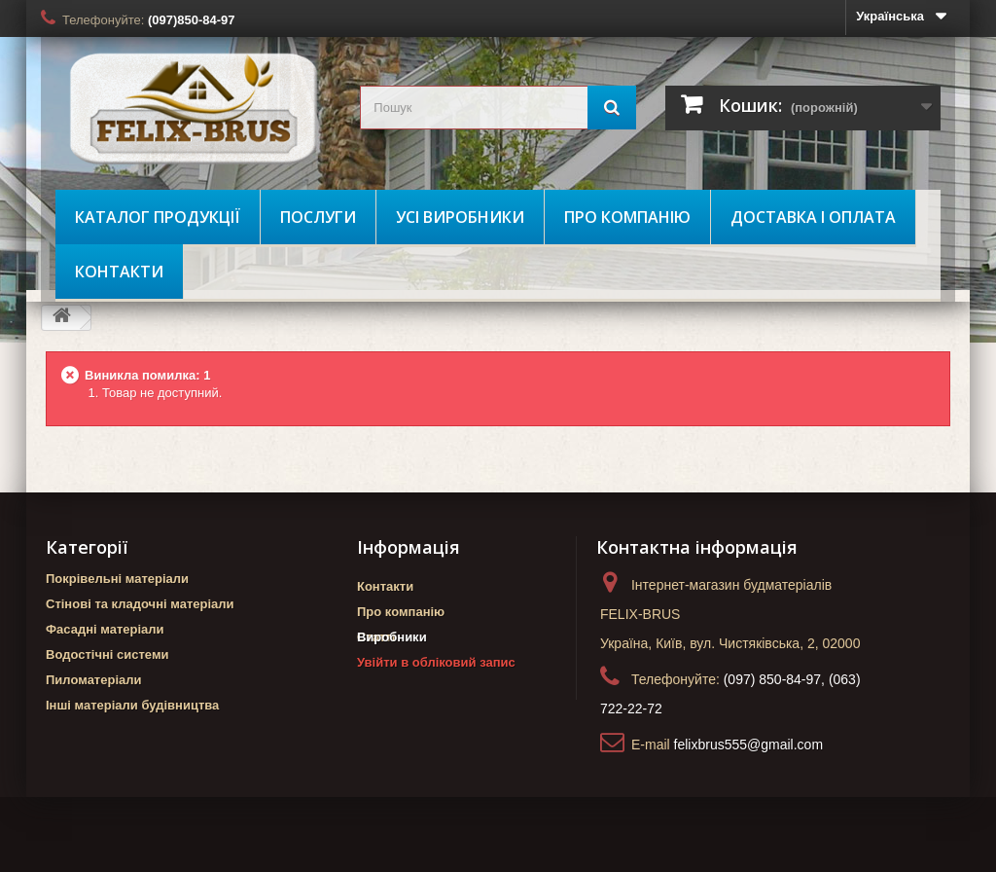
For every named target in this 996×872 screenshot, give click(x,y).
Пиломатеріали (94, 679)
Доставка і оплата (813, 217)
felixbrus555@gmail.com (749, 744)
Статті (376, 637)
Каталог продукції (157, 217)
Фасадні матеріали (105, 629)
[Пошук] (611, 107)
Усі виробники (460, 217)
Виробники (392, 671)
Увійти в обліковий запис (436, 696)
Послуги (318, 217)
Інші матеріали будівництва (132, 705)
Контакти (119, 271)
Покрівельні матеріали (117, 578)
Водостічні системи (107, 654)
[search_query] (497, 107)
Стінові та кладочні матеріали (140, 604)
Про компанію (627, 217)
